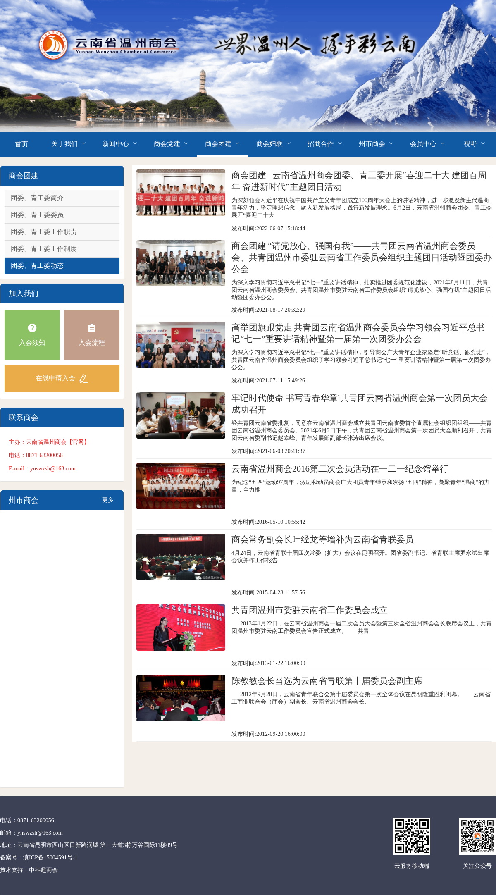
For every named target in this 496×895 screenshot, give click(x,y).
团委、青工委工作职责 (44, 231)
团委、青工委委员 (37, 214)
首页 (21, 144)
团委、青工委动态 (37, 265)
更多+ (108, 503)
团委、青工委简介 (37, 197)
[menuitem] (21, 144)
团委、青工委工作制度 (44, 248)
